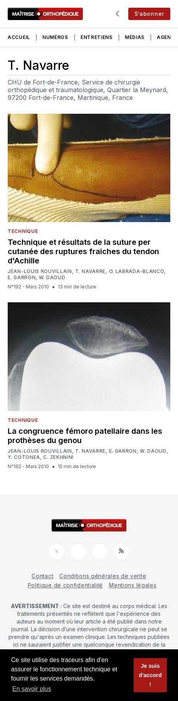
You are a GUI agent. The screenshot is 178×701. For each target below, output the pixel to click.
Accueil (19, 37)
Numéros (55, 37)
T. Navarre (90, 271)
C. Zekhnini (58, 457)
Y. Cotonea (24, 457)
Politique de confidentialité (65, 585)
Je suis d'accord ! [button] (150, 675)
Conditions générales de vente (102, 576)
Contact (42, 576)
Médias (134, 37)
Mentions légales (132, 585)
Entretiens (97, 37)
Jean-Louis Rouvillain (40, 271)
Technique (23, 231)
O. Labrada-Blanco (137, 271)
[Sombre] (119, 14)
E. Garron (21, 278)
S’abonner (149, 13)
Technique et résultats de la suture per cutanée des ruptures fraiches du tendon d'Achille (83, 251)
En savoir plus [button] (31, 689)
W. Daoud (52, 278)
